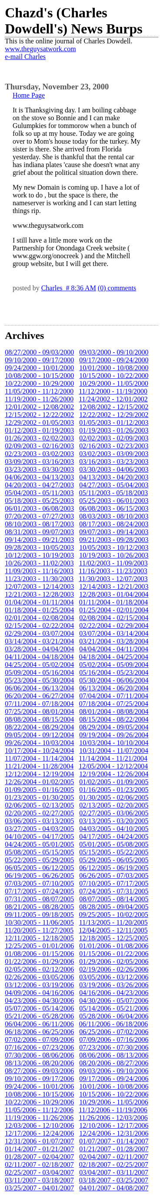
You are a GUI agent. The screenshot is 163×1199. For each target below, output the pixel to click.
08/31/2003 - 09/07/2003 (39, 531)
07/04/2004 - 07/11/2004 (113, 696)
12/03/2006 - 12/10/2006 (39, 1125)
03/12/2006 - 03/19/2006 (39, 985)
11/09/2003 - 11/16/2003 (39, 571)
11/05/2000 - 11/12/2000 (39, 391)
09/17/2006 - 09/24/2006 (113, 1078)
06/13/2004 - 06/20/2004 (113, 688)
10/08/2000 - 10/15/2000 (39, 375)
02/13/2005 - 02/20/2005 (113, 805)
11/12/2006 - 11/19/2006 (113, 1110)
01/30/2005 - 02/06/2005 (113, 797)
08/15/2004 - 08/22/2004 (113, 719)
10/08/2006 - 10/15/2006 (39, 1094)
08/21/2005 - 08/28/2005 (39, 906)
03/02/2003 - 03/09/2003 (113, 453)
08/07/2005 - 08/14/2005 (113, 899)
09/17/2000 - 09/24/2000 (113, 360)
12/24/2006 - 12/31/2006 (113, 1133)
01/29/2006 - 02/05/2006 (113, 961)
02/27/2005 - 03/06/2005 (113, 813)
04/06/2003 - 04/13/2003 (39, 477)
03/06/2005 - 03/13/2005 (39, 821)
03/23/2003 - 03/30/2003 (39, 469)
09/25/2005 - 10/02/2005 (113, 914)
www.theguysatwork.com (40, 49)
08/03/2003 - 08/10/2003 (113, 516)
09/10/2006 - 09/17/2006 (39, 1078)
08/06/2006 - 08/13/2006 (113, 1055)
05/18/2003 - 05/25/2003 (39, 500)
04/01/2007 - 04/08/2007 (113, 1188)
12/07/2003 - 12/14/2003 (39, 586)
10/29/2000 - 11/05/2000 (113, 383)
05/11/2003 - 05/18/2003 (113, 492)
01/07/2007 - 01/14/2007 (113, 1141)
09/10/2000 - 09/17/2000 (39, 360)
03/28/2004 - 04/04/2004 (39, 649)
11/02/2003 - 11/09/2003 (113, 563)
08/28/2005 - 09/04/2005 (113, 906)
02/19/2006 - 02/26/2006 (113, 969)
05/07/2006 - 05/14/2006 (39, 1008)
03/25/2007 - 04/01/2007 (39, 1188)
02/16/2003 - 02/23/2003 (113, 446)
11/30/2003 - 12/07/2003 (113, 578)
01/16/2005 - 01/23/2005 (113, 789)
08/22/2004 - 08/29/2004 (39, 727)
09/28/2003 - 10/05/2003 (39, 547)
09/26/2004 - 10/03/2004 (39, 742)
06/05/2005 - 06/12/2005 (39, 867)
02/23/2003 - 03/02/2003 (39, 453)
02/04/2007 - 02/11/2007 (113, 1156)
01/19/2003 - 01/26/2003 (113, 430)
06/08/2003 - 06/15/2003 (113, 508)
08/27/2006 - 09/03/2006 (39, 1070)
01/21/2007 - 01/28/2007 (113, 1149)
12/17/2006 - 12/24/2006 (39, 1133)
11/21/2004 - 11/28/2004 (39, 766)
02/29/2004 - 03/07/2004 (39, 633)
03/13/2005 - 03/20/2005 (113, 821)
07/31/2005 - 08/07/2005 (39, 899)
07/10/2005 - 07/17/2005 (113, 883)
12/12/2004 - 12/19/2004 (39, 774)
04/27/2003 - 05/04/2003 (113, 485)
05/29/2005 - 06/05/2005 (113, 860)
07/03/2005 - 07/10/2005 (39, 883)
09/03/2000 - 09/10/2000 (113, 352)
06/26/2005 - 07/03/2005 (113, 875)
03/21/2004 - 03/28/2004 (113, 641)
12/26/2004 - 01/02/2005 (39, 781)
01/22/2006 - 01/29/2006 (39, 961)
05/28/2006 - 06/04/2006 (113, 1016)
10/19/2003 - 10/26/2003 (113, 555)
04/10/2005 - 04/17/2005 (39, 836)
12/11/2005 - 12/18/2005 (39, 938)
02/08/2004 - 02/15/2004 (113, 617)
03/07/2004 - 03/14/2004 (113, 633)
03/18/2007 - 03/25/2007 (113, 1180)
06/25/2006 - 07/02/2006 (113, 1031)
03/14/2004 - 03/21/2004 (39, 641)
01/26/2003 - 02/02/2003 (39, 438)
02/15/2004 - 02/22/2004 (39, 625)
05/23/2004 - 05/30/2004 (39, 680)
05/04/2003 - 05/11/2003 (39, 492)
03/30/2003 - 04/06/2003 (113, 469)
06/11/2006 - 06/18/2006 (113, 1024)
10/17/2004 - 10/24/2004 (39, 750)
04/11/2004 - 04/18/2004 (39, 656)
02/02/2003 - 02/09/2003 (113, 438)
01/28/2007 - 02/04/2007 (39, 1156)
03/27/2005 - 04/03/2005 (39, 828)
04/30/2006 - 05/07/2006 (113, 1000)
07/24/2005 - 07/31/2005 (113, 891)
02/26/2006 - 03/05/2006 (39, 977)
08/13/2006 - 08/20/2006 (39, 1063)
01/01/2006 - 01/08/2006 (113, 945)
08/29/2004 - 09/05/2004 (113, 727)
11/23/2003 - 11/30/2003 (39, 578)
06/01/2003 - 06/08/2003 (39, 508)
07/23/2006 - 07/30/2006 (113, 1047)
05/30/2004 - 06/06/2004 (113, 680)
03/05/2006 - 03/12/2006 (113, 977)
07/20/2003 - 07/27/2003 (39, 516)
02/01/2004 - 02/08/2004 (39, 617)
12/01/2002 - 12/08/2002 (39, 407)
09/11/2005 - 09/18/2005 (39, 914)
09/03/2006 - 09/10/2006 (113, 1070)
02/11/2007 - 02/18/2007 (39, 1164)
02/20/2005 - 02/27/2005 (39, 813)
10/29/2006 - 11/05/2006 (113, 1102)
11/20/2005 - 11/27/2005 (39, 930)
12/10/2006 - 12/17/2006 (113, 1125)
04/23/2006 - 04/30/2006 (39, 1000)
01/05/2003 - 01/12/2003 (113, 422)
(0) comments (117, 288)
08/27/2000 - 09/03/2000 (39, 352)
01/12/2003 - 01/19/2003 (39, 430)
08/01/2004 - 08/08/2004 (113, 711)
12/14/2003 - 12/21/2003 (113, 586)
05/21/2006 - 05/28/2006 (39, 1016)
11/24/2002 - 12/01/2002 (113, 399)
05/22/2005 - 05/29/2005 (39, 860)
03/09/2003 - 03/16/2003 (39, 461)
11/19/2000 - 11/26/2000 (39, 399)
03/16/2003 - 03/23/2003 (113, 461)
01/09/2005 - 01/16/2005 (39, 789)
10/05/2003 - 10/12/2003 (113, 547)
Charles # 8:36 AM (68, 288)
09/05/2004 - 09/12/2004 (39, 735)
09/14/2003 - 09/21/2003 (39, 539)
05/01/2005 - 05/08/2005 (113, 844)
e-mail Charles (25, 56)
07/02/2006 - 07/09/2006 (39, 1039)
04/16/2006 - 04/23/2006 (113, 992)
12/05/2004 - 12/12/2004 (113, 766)
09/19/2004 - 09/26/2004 (113, 735)
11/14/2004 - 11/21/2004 (113, 758)
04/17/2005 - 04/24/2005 (113, 836)
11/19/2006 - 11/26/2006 (39, 1117)
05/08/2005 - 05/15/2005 (39, 852)
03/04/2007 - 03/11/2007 (113, 1172)
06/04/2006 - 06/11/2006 (39, 1024)
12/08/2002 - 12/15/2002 (113, 407)
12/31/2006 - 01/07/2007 (39, 1141)
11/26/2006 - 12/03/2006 (113, 1117)
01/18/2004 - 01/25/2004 (39, 610)
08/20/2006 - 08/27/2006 (113, 1063)
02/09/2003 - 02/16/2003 (39, 446)
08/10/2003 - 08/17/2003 (39, 524)
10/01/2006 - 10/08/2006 (113, 1086)
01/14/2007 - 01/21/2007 (39, 1149)
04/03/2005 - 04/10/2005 (113, 828)
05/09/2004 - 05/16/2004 (39, 672)
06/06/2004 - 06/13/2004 (39, 688)
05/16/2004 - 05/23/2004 (113, 672)
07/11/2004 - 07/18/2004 (39, 703)
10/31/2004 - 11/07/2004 (113, 750)
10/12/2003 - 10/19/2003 (39, 555)
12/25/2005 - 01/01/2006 (39, 945)
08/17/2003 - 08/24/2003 (113, 524)
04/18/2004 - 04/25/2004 (113, 656)
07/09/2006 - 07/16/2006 (113, 1039)
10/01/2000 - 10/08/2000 (113, 367)
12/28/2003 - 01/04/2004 (113, 594)
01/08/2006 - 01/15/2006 (39, 953)
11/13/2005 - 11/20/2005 (113, 922)
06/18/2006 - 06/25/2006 (39, 1031)
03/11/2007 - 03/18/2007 (39, 1180)
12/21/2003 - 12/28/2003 (39, 594)
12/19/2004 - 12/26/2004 (113, 774)
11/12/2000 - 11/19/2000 (113, 391)
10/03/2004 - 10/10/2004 (113, 742)
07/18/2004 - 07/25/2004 (113, 703)
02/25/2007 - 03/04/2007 (39, 1172)
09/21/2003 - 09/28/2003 (113, 539)
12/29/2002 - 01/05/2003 (39, 422)
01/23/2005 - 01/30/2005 (39, 797)
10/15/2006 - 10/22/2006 (113, 1094)
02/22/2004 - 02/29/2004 (113, 625)
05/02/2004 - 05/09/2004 (113, 664)
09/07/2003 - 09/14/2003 (113, 531)
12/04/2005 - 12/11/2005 (113, 930)
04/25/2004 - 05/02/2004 (39, 664)
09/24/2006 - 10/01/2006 (39, 1086)
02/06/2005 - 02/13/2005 (39, 805)
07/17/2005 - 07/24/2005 (39, 891)
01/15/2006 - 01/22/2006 (113, 953)
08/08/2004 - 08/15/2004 (39, 719)
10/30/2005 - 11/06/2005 (39, 922)
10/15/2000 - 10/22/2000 (113, 375)
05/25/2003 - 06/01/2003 (113, 500)
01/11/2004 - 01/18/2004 (113, 602)
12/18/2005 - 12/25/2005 (113, 938)
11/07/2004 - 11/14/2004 (39, 758)
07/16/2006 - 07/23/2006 (39, 1047)
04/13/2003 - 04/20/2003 (113, 477)
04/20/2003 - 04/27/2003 (39, 485)
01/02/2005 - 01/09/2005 (113, 781)
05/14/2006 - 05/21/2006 (113, 1008)
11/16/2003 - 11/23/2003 (113, 571)
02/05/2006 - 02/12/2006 (39, 969)
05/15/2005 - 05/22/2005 (113, 852)
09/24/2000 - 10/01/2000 (39, 367)
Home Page (29, 95)
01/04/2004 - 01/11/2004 (39, 602)
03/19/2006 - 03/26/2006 (113, 985)
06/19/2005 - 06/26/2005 (39, 875)
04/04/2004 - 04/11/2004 (113, 649)
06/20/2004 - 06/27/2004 (39, 696)
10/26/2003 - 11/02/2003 (39, 563)
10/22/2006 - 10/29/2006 (39, 1102)
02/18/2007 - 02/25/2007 (113, 1164)
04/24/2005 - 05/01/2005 (39, 844)
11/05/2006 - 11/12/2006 (39, 1110)
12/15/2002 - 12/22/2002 (39, 414)
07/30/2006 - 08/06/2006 (39, 1055)
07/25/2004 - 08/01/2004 (39, 711)
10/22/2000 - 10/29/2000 (39, 383)
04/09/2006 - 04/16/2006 (39, 992)
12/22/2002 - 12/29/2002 (113, 414)
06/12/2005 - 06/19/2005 (113, 867)
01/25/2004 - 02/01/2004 (113, 610)
